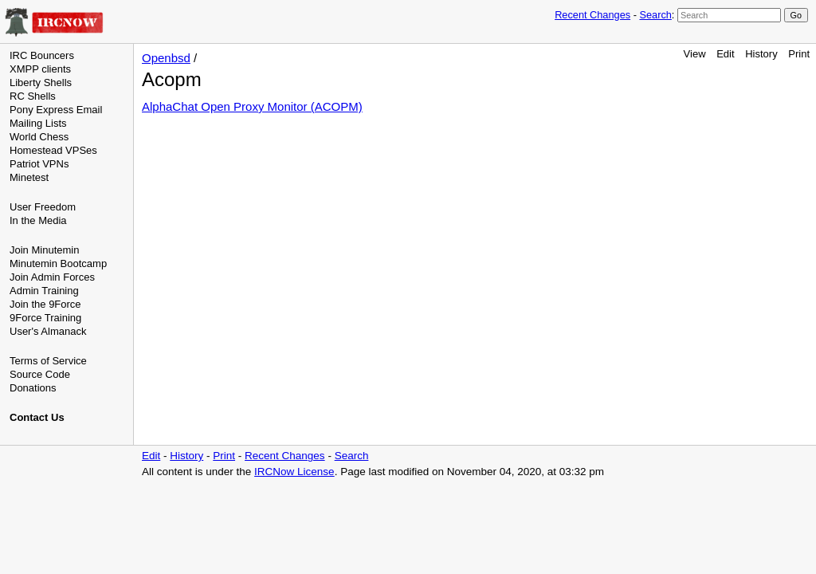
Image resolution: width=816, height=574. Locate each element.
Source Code (40, 374)
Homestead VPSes (53, 150)
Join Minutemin (44, 250)
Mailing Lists (38, 123)
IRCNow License (294, 472)
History (761, 54)
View (695, 54)
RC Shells (33, 96)
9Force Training (45, 318)
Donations (33, 388)
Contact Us (37, 417)
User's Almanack (48, 331)
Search (655, 15)
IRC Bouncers (42, 55)
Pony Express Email (56, 110)
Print (799, 54)
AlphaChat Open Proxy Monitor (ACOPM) (252, 106)
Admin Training (44, 291)
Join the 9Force (45, 304)
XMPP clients (40, 69)
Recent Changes (592, 15)
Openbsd (166, 58)
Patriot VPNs (39, 164)
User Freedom (43, 207)
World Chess (39, 137)
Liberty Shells (41, 82)
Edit (725, 54)
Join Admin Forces (52, 277)
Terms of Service (48, 361)
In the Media (38, 220)
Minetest (29, 177)
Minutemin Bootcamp (58, 263)
